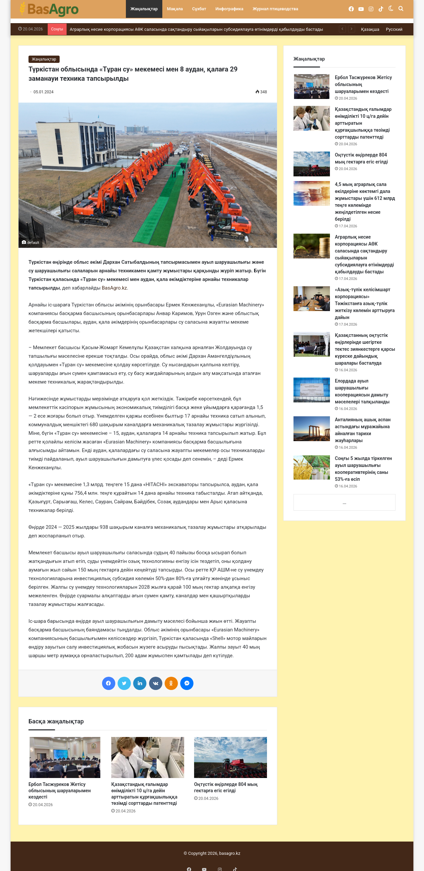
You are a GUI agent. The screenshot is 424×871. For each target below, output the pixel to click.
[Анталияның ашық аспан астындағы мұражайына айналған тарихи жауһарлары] (311, 423)
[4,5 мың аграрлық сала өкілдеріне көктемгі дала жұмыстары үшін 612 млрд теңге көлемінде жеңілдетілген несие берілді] (311, 188)
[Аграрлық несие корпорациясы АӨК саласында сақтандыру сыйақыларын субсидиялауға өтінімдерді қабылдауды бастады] (311, 241)
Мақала (175, 8)
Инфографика (229, 8)
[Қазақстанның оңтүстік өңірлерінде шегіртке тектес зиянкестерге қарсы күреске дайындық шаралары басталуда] (311, 339)
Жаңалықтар (144, 8)
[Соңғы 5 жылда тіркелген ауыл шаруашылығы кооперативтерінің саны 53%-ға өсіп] (311, 462)
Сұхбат (199, 8)
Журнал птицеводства (275, 8)
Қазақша (370, 24)
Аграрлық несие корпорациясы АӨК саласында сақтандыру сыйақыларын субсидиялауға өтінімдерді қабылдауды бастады (196, 24)
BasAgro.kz (114, 283)
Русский (394, 24)
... (344, 497)
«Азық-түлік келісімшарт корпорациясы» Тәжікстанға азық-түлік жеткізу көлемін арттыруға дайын (365, 298)
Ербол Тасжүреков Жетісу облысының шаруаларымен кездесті (59, 786)
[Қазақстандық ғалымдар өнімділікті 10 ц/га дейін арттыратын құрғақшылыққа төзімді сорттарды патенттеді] (147, 752)
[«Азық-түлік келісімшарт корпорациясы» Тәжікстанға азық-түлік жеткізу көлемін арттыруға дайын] (311, 293)
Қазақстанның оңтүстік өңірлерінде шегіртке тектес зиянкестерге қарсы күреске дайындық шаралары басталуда (365, 344)
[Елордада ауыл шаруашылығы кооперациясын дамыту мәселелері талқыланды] (311, 385)
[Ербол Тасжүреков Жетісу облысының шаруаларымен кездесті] (64, 752)
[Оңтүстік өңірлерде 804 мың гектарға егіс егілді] (230, 752)
